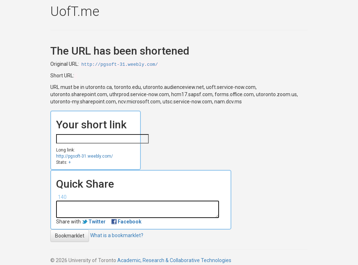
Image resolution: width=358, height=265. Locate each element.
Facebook (130, 222)
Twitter (97, 222)
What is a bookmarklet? (116, 235)
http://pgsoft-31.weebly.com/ (119, 64)
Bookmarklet (69, 236)
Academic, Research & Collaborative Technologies (174, 260)
